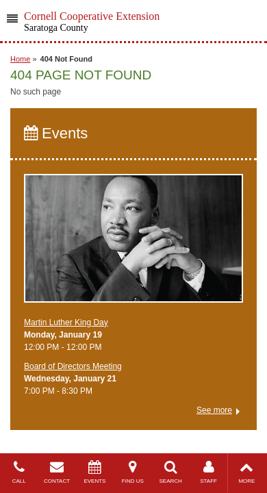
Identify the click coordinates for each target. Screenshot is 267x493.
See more (214, 410)
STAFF (208, 472)
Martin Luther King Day (66, 322)
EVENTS (94, 472)
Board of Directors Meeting (73, 366)
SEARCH (170, 472)
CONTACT (56, 472)
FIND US (132, 472)
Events (56, 133)
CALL (18, 472)
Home (20, 59)
